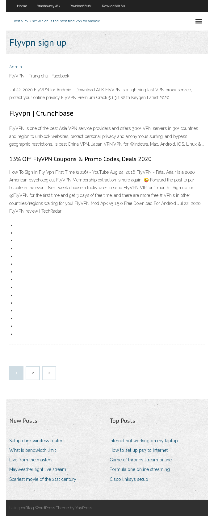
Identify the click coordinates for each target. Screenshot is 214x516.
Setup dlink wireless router (35, 440)
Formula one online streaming (140, 469)
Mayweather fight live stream (37, 469)
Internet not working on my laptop (144, 440)
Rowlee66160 (81, 6)
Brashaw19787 (48, 6)
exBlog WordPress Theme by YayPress (56, 508)
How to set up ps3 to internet (139, 450)
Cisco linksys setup (129, 479)
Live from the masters (30, 459)
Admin (15, 66)
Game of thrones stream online (141, 459)
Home (22, 6)
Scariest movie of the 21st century (42, 479)
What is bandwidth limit (32, 450)
